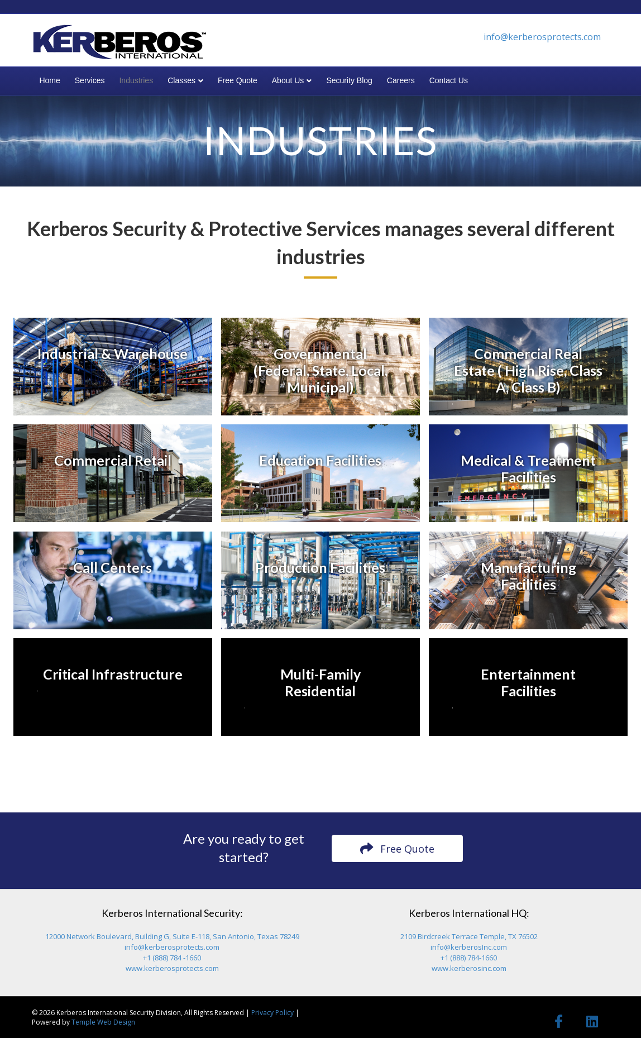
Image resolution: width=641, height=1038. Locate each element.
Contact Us (448, 80)
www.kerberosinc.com (469, 968)
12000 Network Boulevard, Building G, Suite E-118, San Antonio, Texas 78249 (172, 936)
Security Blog (349, 80)
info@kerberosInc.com (468, 947)
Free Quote (237, 80)
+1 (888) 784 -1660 (172, 958)
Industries (136, 80)
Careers (401, 80)
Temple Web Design (103, 1022)
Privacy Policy (272, 1012)
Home (49, 80)
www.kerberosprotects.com (172, 968)
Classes (181, 80)
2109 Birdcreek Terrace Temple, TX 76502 (469, 936)
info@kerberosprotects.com (542, 37)
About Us (288, 80)
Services (90, 80)
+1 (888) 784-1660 (469, 958)
